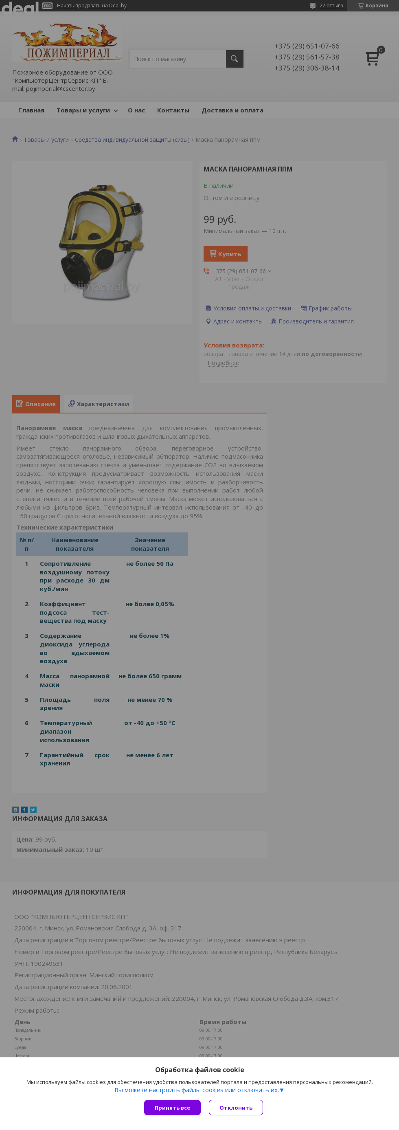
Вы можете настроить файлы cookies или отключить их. (196, 1089)
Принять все (172, 1107)
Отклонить (235, 1107)
